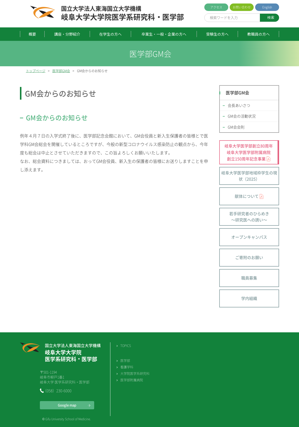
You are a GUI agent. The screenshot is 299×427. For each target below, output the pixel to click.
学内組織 (249, 298)
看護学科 (126, 366)
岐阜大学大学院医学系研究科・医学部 (122, 13)
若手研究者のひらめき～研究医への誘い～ (249, 217)
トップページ (35, 70)
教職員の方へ (258, 34)
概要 (32, 34)
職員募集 (249, 278)
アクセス (216, 7)
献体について (247, 196)
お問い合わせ (242, 7)
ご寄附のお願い (249, 257)
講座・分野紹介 (67, 34)
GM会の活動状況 (242, 116)
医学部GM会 (61, 70)
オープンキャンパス (249, 237)
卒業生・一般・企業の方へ (164, 34)
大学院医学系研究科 (135, 373)
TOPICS (125, 345)
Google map (67, 405)
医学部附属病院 (131, 379)
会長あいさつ (239, 105)
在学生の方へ (110, 34)
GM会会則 (236, 127)
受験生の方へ (217, 34)
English (267, 7)
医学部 (125, 360)
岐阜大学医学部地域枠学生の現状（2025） (249, 176)
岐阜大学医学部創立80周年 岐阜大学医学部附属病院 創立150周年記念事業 (248, 152)
